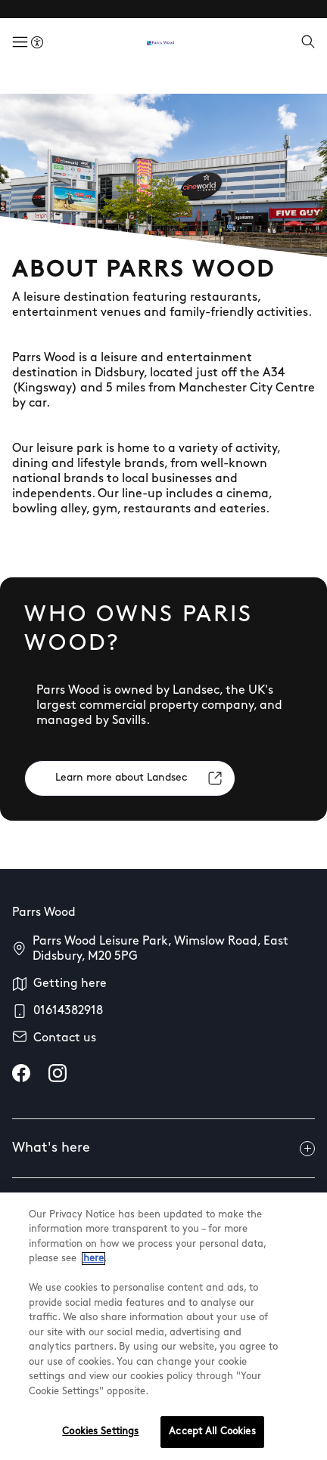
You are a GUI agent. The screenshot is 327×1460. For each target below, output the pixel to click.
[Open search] (308, 43)
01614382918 (68, 1011)
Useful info (163, 1207)
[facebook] (21, 1073)
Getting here (70, 984)
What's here (163, 1148)
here (93, 1300)
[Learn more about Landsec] (129, 778)
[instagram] (57, 1073)
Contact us (64, 1038)
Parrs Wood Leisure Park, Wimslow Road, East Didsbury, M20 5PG (160, 949)
